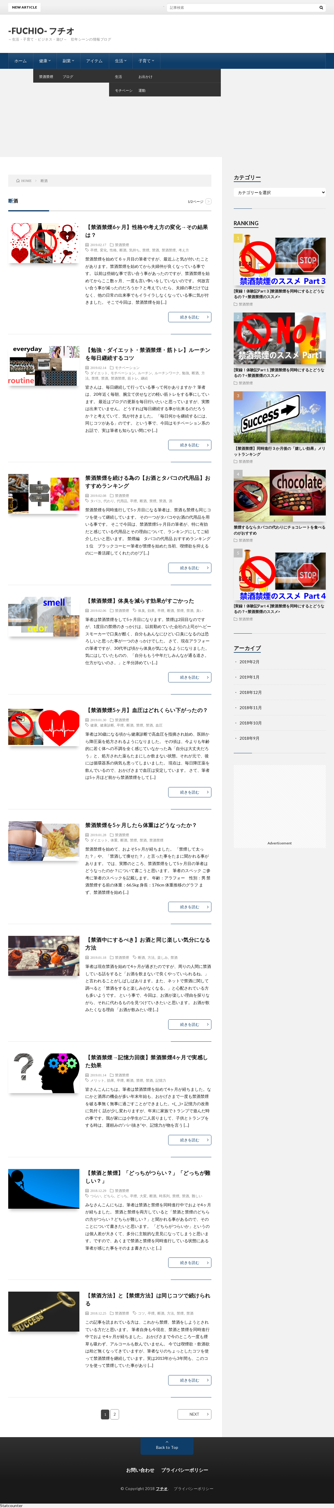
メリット (97, 1080)
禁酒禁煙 (122, 244)
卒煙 (93, 250)
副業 (67, 60)
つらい (95, 1196)
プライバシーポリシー (184, 1470)
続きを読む (189, 317)
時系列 (164, 1196)
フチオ (162, 1488)
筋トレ (133, 378)
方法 (151, 957)
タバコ (95, 500)
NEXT (194, 1414)
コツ (141, 1313)
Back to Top (167, 1447)
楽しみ (162, 957)
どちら (108, 1196)
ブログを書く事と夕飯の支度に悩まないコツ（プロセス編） (182, 7)
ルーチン (145, 373)
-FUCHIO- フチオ (41, 30)
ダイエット (99, 373)
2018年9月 (250, 738)
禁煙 (145, 250)
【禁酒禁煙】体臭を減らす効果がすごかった (139, 600)
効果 (151, 610)
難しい (197, 1196)
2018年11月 (251, 707)
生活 (119, 60)
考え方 (183, 250)
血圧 (159, 725)
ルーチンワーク (167, 373)
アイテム (94, 60)
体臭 (141, 610)
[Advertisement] (167, 113)
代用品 (122, 500)
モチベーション (127, 367)
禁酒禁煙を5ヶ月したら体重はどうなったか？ (141, 825)
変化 (103, 250)
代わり (108, 500)
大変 (143, 1196)
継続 (144, 378)
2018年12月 (251, 692)
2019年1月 (250, 676)
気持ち (134, 250)
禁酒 (155, 250)
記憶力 (161, 1080)
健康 (43, 60)
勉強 (185, 373)
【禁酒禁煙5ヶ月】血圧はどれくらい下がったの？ (146, 710)
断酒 (122, 250)
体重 (114, 840)
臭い (199, 610)
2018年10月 (251, 722)
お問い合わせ (140, 1470)
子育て (144, 60)
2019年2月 (250, 661)
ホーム (20, 60)
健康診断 (107, 725)
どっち (122, 1196)
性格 (113, 250)
